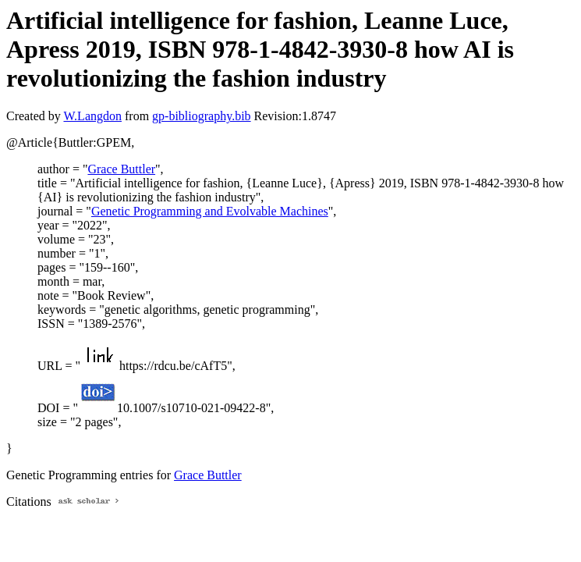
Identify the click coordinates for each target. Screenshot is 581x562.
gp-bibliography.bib (201, 116)
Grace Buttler (121, 169)
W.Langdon (92, 116)
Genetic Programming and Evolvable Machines (209, 211)
